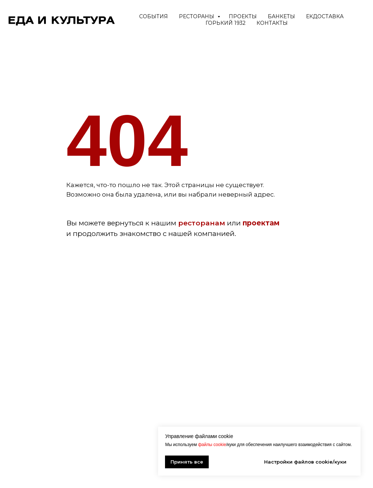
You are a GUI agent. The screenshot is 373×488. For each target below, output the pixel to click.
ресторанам (201, 223)
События (153, 16)
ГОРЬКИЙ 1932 (225, 23)
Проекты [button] (243, 16)
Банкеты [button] (281, 16)
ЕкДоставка (324, 16)
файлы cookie (212, 444)
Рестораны (197, 16)
